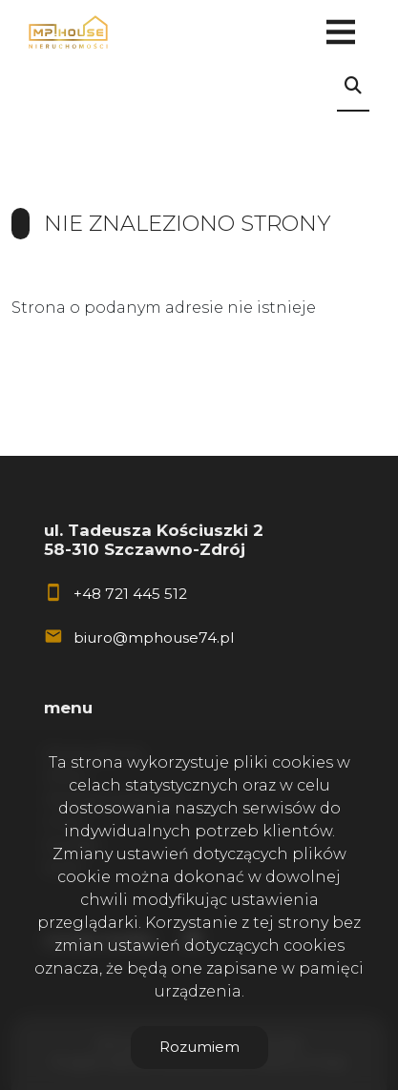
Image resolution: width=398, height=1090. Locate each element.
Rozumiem (199, 1047)
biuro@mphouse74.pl (153, 637)
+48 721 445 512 (130, 594)
